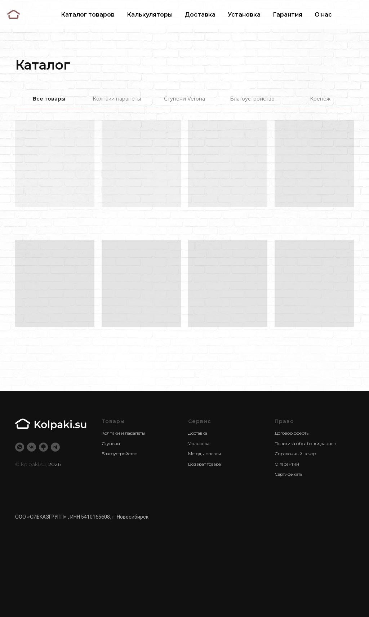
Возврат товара (204, 464)
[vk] (31, 447)
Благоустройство (119, 453)
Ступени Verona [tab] (184, 99)
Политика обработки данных (306, 443)
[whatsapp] (19, 447)
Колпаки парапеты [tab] (117, 99)
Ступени (111, 443)
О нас (323, 14)
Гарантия (287, 14)
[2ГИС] (43, 447)
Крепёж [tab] (320, 99)
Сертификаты (289, 474)
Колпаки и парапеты (123, 433)
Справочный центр (295, 453)
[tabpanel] (184, 229)
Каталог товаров (88, 14)
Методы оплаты (204, 453)
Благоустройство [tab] (252, 99)
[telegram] (55, 447)
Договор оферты (292, 433)
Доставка (200, 14)
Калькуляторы (150, 14)
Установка (244, 14)
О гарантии (287, 464)
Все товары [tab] (49, 99)
